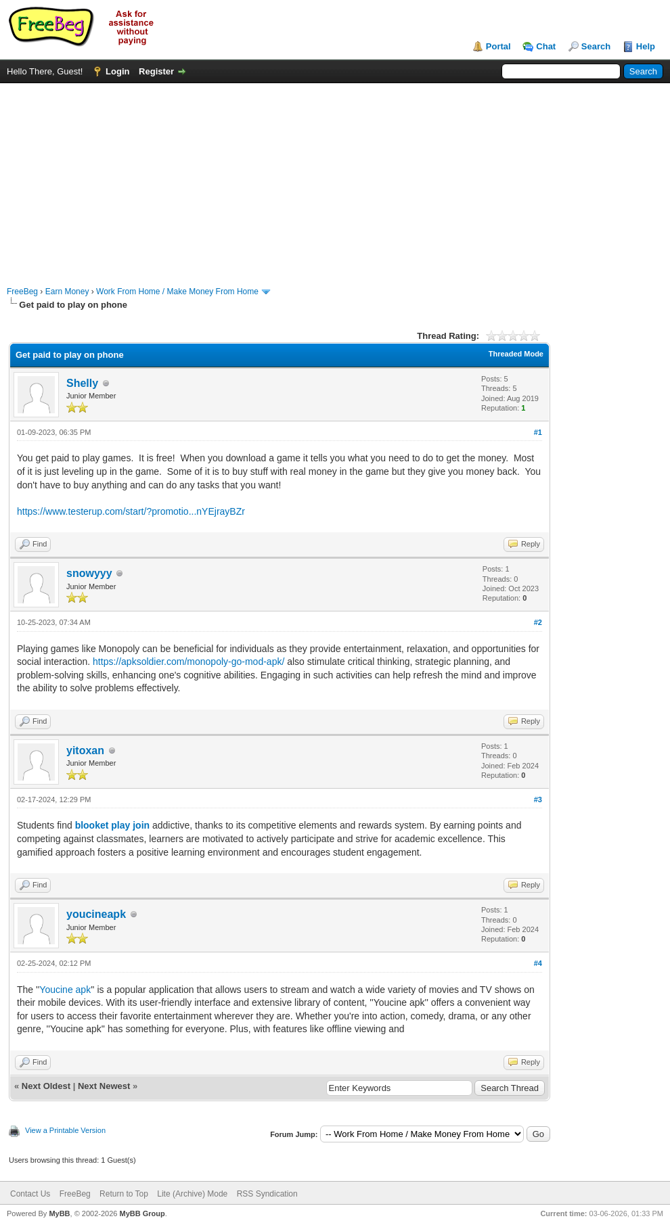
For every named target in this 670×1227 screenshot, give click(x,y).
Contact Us (30, 1194)
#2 (538, 622)
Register (156, 71)
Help (645, 46)
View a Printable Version (65, 1130)
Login (117, 71)
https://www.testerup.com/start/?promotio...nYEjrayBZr (131, 511)
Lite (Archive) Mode (192, 1194)
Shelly (82, 383)
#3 (538, 799)
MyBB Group (141, 1213)
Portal (498, 46)
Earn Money (67, 291)
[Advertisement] (335, 178)
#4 (538, 963)
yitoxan (85, 750)
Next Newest (104, 1086)
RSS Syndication (267, 1194)
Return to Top (123, 1194)
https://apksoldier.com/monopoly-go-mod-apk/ (188, 661)
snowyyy (89, 573)
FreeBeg (22, 291)
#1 (538, 432)
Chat (546, 46)
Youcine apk (65, 989)
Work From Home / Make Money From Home (177, 291)
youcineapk (96, 914)
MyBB (59, 1213)
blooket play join (112, 825)
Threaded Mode (516, 354)
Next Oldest (46, 1086)
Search (595, 46)
